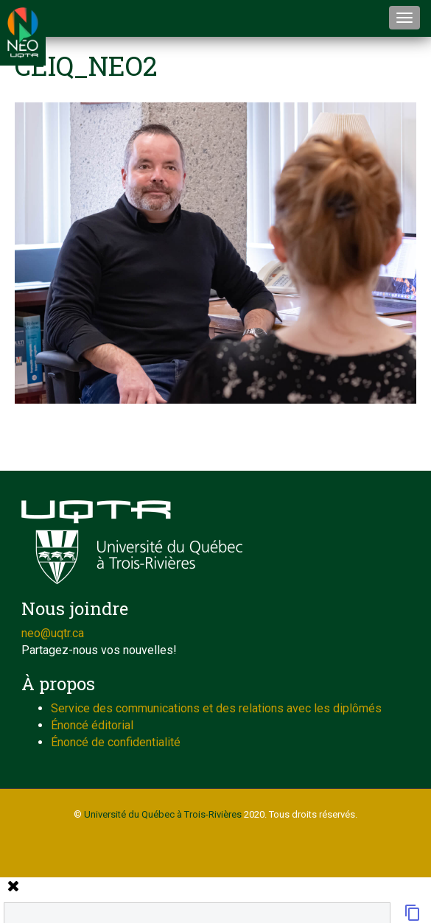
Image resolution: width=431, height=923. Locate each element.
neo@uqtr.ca (52, 633)
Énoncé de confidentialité (116, 742)
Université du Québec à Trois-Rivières (163, 814)
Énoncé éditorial (92, 725)
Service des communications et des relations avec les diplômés (216, 708)
